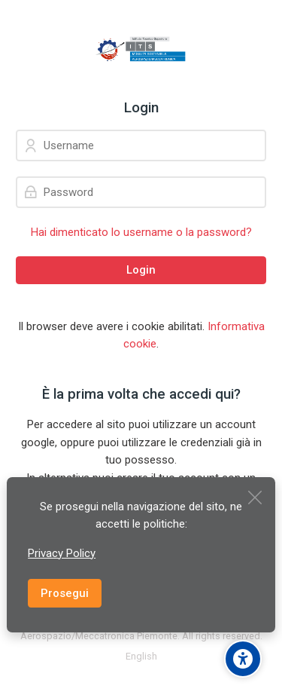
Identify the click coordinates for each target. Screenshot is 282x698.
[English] (141, 656)
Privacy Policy (62, 553)
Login (141, 270)
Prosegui (65, 593)
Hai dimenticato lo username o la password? (141, 232)
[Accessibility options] (243, 659)
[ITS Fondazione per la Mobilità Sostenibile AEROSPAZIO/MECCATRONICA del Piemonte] (141, 50)
